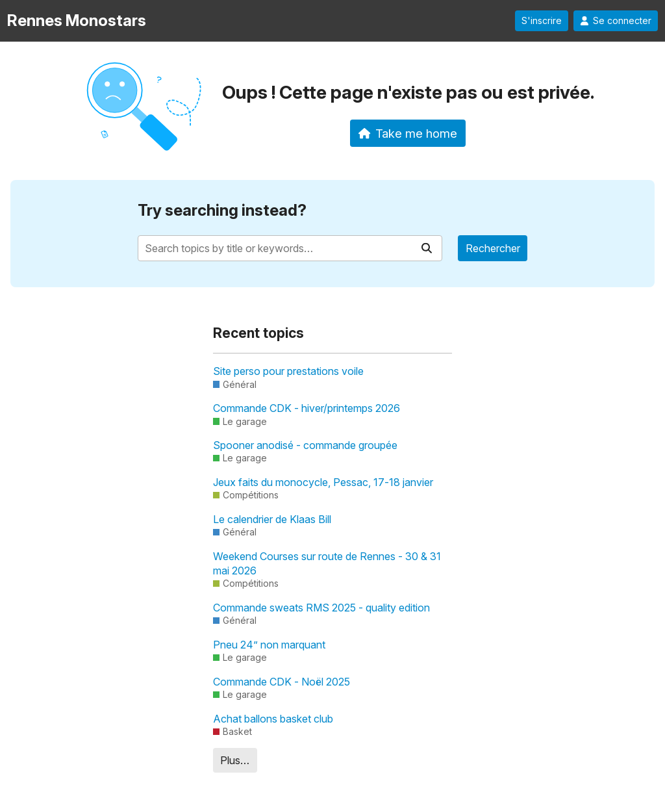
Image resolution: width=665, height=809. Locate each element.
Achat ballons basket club (273, 718)
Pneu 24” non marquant (269, 644)
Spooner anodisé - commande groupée (305, 445)
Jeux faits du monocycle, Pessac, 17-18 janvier (323, 482)
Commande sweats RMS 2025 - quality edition (321, 607)
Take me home (408, 133)
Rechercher (493, 248)
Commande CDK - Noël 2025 (281, 681)
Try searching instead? (222, 210)
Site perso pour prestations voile (288, 371)
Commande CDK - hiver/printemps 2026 (306, 408)
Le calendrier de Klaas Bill (272, 519)
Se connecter (615, 21)
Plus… (234, 760)
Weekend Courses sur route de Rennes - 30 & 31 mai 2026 (327, 563)
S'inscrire (541, 21)
